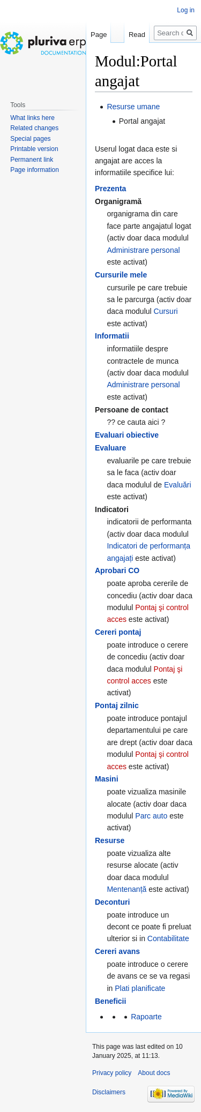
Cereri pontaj (118, 632)
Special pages (30, 138)
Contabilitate (168, 938)
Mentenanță (126, 889)
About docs (154, 1073)
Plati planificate (140, 988)
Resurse (109, 840)
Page (99, 35)
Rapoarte (146, 1016)
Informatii (112, 336)
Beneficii (110, 1001)
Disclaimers (108, 1092)
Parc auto (151, 816)
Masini (106, 779)
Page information (34, 170)
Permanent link (31, 159)
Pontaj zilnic (117, 705)
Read (137, 35)
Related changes (34, 128)
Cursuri (166, 311)
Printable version (34, 149)
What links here (32, 118)
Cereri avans (117, 951)
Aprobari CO (117, 570)
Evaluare (110, 448)
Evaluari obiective (127, 435)
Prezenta (110, 188)
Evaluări (177, 484)
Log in (186, 10)
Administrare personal (143, 250)
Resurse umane (133, 106)
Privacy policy (111, 1073)
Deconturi (112, 902)
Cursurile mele (121, 275)
